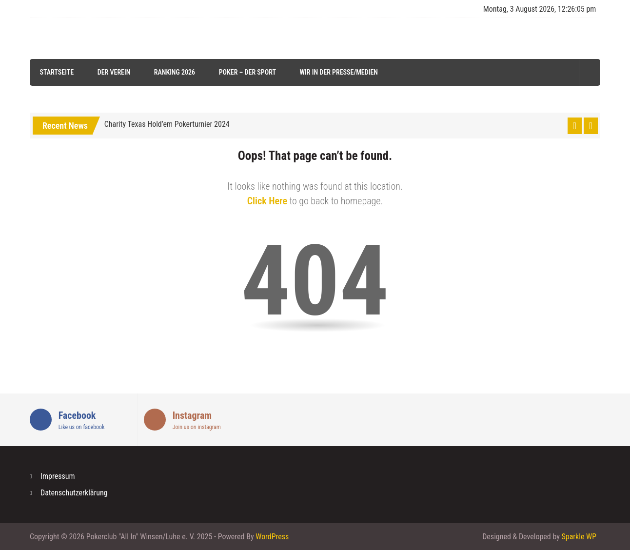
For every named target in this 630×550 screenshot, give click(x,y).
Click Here (267, 201)
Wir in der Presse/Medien (338, 72)
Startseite (56, 72)
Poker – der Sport (247, 72)
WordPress (272, 536)
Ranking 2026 (174, 72)
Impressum (57, 476)
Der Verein (113, 72)
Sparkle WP (578, 536)
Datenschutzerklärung (74, 492)
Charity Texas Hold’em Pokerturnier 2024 (167, 124)
